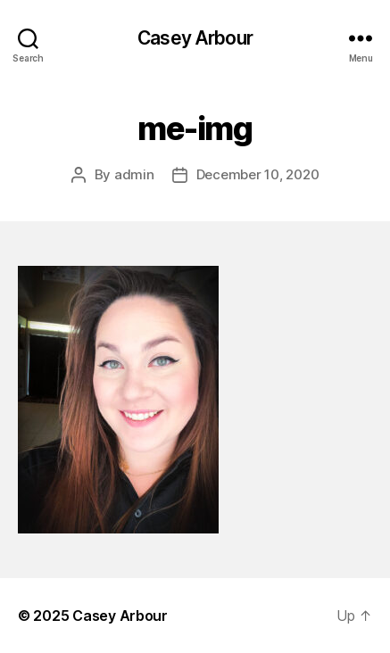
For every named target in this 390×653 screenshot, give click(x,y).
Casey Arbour (195, 38)
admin (134, 174)
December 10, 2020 (257, 174)
